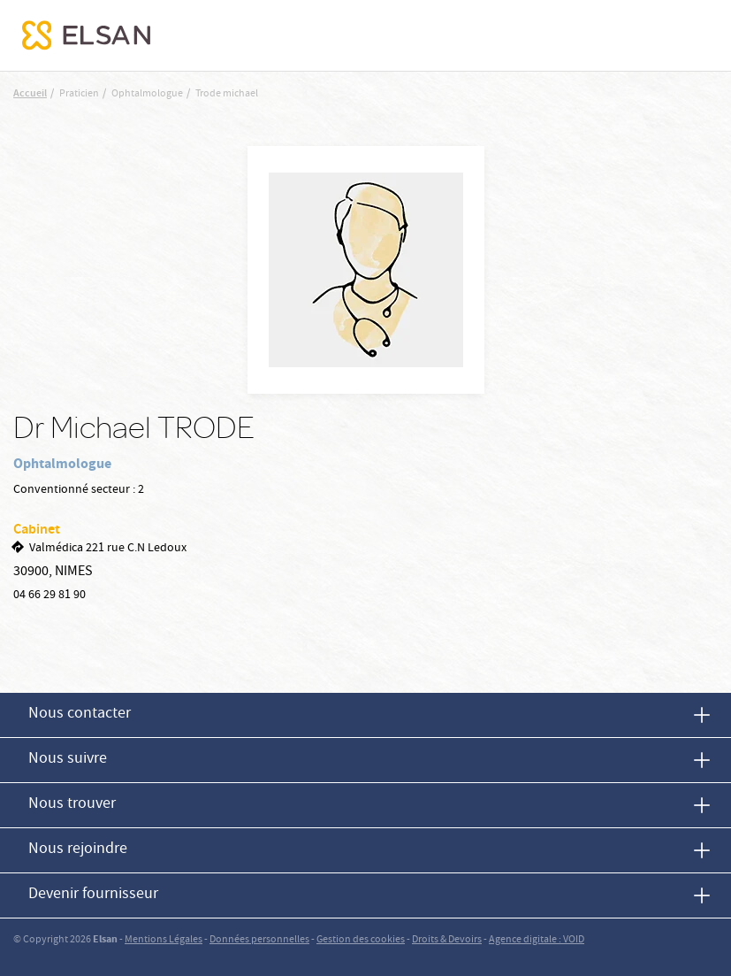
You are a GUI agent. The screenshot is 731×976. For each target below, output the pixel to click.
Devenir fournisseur (93, 895)
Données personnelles (259, 940)
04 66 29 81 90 (49, 595)
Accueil (30, 94)
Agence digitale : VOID (536, 940)
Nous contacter (79, 714)
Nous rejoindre (77, 850)
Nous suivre (67, 760)
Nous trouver (72, 805)
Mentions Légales (163, 940)
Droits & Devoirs (447, 940)
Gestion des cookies (360, 940)
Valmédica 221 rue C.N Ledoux (108, 548)
